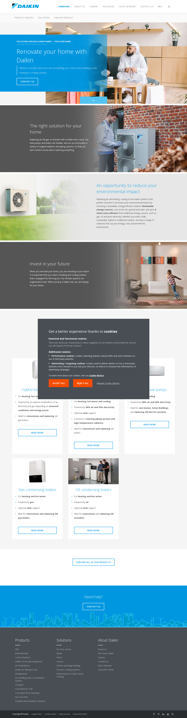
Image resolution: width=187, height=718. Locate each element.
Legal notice (36, 714)
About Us (102, 649)
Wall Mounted (21, 653)
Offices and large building (68, 665)
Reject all (82, 383)
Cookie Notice (96, 375)
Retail (59, 653)
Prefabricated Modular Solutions (30, 701)
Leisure (60, 661)
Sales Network (105, 665)
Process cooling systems (68, 669)
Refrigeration (21, 673)
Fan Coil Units (21, 697)
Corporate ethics (80, 714)
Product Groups (24, 17)
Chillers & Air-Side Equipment (28, 661)
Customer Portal (105, 669)
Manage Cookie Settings (108, 383)
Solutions (44, 17)
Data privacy (64, 714)
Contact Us (103, 661)
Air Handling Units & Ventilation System (29, 679)
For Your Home (64, 649)
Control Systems (23, 657)
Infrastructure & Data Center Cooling (70, 675)
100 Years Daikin (106, 653)
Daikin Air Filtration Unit (26, 669)
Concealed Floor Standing (27, 693)
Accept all (59, 383)
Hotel (59, 657)
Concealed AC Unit (24, 688)
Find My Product (63, 17)
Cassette (19, 684)
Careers (101, 657)
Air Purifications (22, 665)
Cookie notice (50, 714)
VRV (17, 649)
